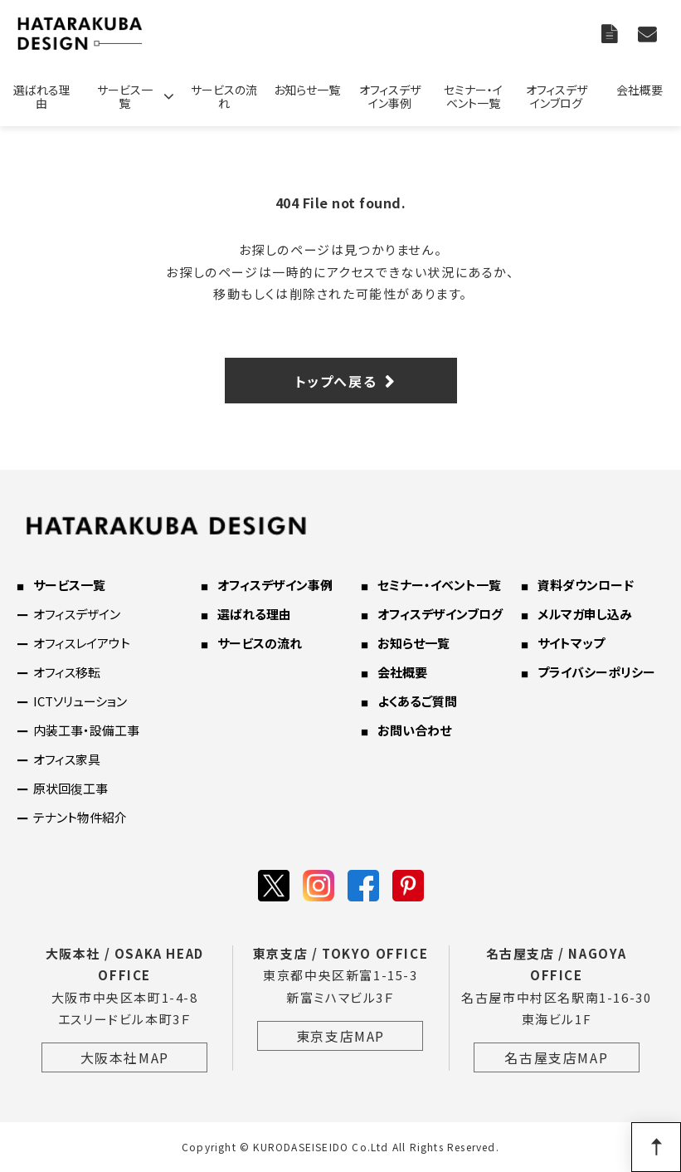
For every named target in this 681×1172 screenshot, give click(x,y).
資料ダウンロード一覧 (611, 33)
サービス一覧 (125, 96)
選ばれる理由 (42, 96)
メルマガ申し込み (585, 614)
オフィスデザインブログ (556, 96)
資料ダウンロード (586, 584)
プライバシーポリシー (596, 672)
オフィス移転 (66, 672)
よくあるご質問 (417, 701)
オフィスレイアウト (81, 643)
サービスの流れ (224, 96)
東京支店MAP (340, 1036)
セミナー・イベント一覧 (473, 96)
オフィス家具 (66, 759)
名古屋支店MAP (556, 1057)
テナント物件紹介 (80, 817)
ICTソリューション (80, 701)
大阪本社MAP (124, 1057)
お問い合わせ (649, 33)
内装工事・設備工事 (86, 730)
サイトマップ (571, 643)
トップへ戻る (336, 381)
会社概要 (639, 89)
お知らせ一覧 (307, 89)
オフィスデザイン (76, 614)
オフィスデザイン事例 (390, 96)
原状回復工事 (70, 788)
